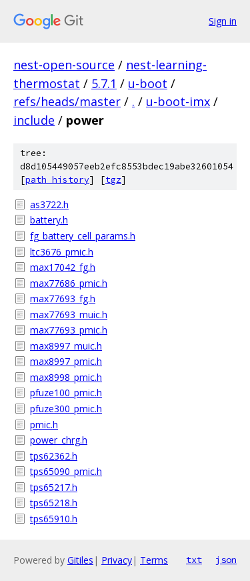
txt (194, 560)
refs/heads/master (67, 101)
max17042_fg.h (62, 267)
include (34, 120)
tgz (113, 179)
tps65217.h (53, 487)
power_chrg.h (58, 440)
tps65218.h (53, 502)
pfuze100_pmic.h (66, 392)
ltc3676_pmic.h (61, 251)
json (226, 560)
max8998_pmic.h (66, 377)
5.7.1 (104, 83)
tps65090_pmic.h (66, 471)
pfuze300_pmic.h (66, 408)
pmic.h (44, 424)
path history (57, 179)
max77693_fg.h (62, 298)
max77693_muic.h (68, 314)
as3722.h (49, 204)
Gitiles (80, 560)
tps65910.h (53, 518)
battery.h (49, 219)
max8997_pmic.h (66, 361)
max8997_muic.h (66, 346)
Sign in (223, 21)
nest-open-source (64, 65)
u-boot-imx (178, 101)
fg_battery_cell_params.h (82, 235)
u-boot (147, 83)
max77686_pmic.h (68, 283)
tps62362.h (53, 456)
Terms (154, 560)
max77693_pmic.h (68, 330)
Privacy (116, 560)
